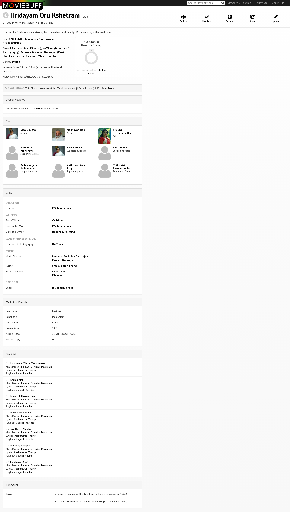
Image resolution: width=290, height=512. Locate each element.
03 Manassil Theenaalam (20, 396)
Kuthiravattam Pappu (76, 167)
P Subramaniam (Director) (25, 48)
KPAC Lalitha (16, 39)
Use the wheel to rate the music (91, 71)
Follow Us (262, 3)
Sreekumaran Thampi (65, 265)
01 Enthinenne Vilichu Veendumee (25, 363)
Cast (9, 121)
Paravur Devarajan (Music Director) (36, 56)
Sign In (275, 3)
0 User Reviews (15, 99)
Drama (16, 61)
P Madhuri (58, 275)
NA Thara (57, 244)
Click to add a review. (43, 108)
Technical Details (16, 302)
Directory (234, 3)
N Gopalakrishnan (63, 287)
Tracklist (11, 354)
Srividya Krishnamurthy (122, 131)
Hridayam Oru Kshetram (45, 15)
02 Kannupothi (14, 379)
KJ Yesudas (58, 271)
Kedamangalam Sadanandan (29, 167)
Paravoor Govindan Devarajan (70, 256)
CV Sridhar (58, 220)
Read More (107, 88)
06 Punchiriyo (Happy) (18, 445)
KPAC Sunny (120, 147)
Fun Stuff (12, 485)
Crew (9, 192)
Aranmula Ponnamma (27, 149)
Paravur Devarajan (63, 260)
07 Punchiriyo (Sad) (17, 462)
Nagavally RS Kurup (64, 231)
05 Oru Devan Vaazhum (19, 429)
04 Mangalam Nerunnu (19, 412)
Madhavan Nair (34, 39)
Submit (248, 3)
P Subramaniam (61, 208)
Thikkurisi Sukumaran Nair (122, 167)
